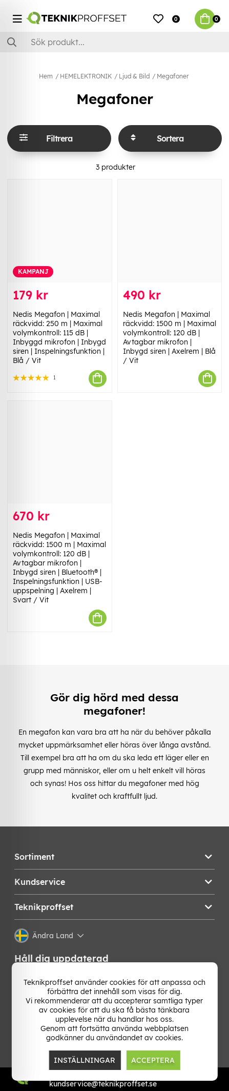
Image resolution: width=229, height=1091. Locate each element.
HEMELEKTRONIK (86, 76)
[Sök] (114, 42)
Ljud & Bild (134, 76)
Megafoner (173, 76)
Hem (46, 76)
